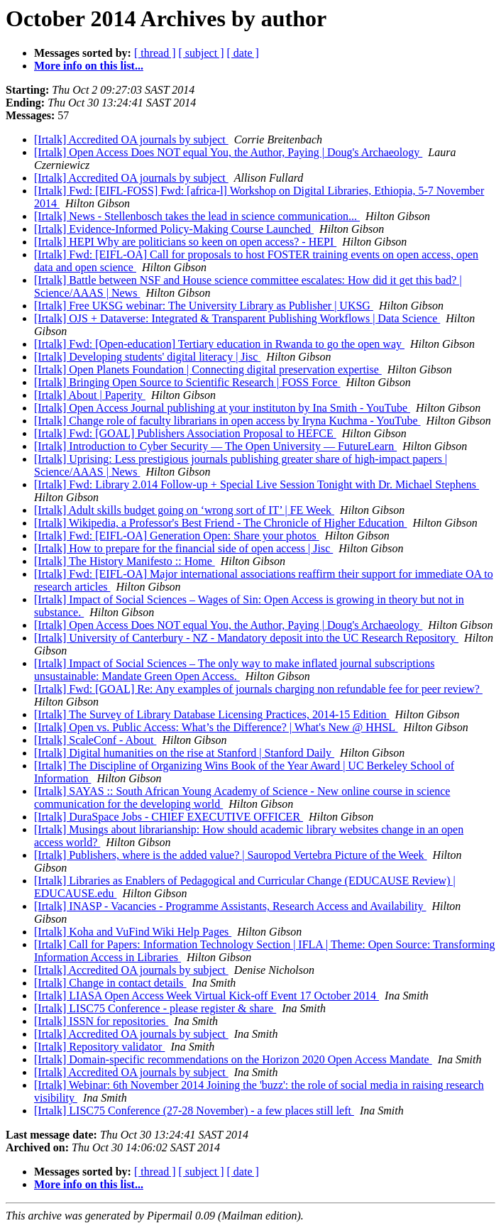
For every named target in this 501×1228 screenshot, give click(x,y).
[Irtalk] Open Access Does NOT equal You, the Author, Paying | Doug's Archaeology (228, 152)
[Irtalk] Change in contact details (110, 983)
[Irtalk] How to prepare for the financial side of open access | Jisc (183, 548)
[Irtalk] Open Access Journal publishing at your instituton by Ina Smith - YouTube (222, 408)
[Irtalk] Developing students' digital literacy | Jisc (147, 357)
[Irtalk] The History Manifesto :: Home (124, 561)
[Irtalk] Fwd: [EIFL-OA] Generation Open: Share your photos (176, 536)
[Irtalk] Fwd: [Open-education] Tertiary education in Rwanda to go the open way (219, 344)
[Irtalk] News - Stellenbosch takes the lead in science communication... (197, 216)
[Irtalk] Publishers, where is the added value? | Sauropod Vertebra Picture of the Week (230, 855)
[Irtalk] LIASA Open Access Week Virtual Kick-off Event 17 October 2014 (206, 995)
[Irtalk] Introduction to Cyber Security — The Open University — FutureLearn (215, 446)
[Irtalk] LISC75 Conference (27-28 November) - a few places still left (194, 1110)
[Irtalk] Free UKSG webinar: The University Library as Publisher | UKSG (203, 306)
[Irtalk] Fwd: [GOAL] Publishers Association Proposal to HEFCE (185, 433)
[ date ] (243, 53)
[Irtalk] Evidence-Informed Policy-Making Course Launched (174, 229)
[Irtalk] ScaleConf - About (95, 740)
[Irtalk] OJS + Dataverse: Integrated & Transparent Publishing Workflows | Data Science (237, 318)
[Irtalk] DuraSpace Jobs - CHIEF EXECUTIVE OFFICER (168, 817)
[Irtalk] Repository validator (99, 1047)
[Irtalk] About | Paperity (89, 395)
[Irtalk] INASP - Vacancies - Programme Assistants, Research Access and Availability (230, 906)
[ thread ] (155, 53)
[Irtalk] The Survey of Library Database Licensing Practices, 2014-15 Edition (211, 714)
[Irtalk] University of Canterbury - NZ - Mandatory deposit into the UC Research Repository (246, 638)
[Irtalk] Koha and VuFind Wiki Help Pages (132, 932)
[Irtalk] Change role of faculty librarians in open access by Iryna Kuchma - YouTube (227, 421)
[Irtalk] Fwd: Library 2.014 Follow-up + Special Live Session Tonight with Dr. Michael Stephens (256, 484)
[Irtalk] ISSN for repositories (101, 1021)
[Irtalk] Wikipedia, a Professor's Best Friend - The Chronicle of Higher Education (220, 523)
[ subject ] (201, 53)
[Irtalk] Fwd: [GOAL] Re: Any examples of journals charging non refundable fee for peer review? (258, 689)
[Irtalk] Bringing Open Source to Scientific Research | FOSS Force (187, 382)
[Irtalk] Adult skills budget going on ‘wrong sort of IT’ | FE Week (184, 510)
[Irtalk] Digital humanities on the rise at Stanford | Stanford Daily (184, 753)
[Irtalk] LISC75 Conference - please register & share (155, 1008)
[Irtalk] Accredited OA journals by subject (131, 139)
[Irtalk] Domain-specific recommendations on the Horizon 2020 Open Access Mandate (233, 1059)
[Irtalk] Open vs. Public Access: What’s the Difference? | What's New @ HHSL (216, 727)
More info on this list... (88, 66)
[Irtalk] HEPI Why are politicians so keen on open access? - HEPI (185, 242)
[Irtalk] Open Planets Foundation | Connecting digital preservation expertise (208, 369)
